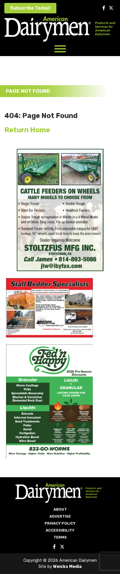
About (60, 509)
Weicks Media (67, 566)
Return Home (27, 130)
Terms (60, 537)
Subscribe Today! (30, 8)
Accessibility (60, 530)
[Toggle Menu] (60, 48)
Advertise (60, 516)
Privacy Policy (60, 523)
